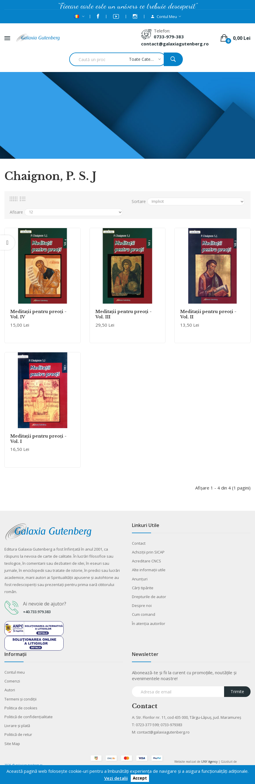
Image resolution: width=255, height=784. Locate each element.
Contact (138, 543)
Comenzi (12, 681)
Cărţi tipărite (142, 587)
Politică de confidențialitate (28, 716)
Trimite (237, 691)
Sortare (139, 201)
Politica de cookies (20, 708)
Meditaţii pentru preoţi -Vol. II (208, 314)
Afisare (16, 212)
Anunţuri (140, 579)
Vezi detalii (116, 778)
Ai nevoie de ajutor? (44, 603)
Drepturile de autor (149, 596)
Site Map (12, 743)
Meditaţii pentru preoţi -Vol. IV (38, 314)
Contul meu (14, 672)
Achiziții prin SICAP (148, 552)
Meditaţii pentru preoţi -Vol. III (123, 314)
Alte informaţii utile (148, 569)
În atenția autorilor (148, 623)
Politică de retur (18, 734)
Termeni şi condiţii (20, 699)
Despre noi (142, 605)
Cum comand (143, 614)
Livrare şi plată (17, 725)
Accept (140, 778)
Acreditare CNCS (146, 561)
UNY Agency (209, 762)
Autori (9, 690)
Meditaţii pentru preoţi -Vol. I (38, 438)
